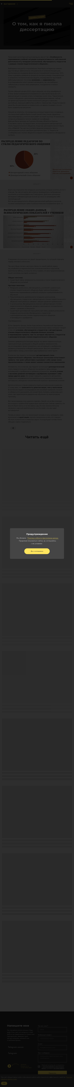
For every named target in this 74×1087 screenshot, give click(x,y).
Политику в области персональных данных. (42, 538)
